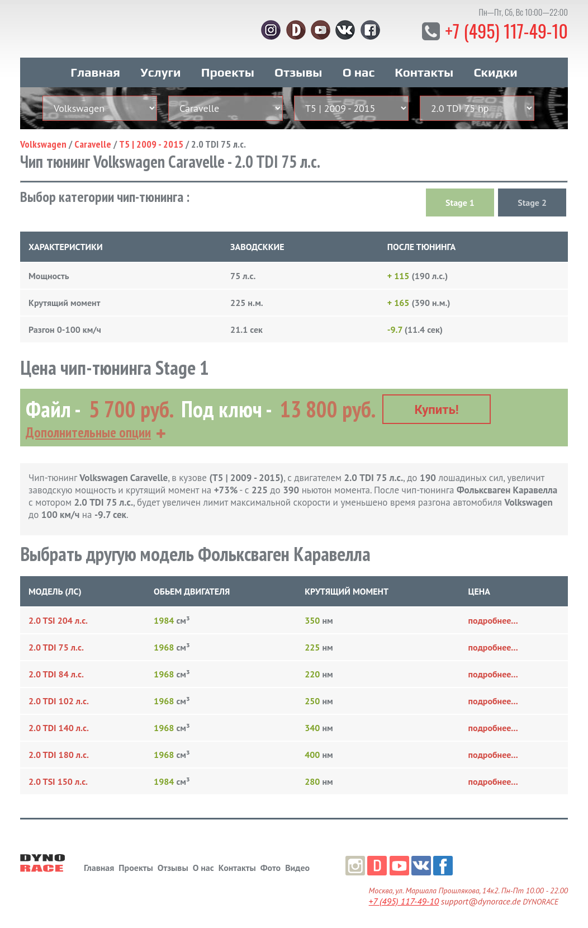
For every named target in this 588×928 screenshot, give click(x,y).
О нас (358, 71)
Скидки (495, 71)
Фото (270, 866)
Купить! (437, 409)
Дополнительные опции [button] (88, 431)
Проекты (227, 71)
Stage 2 (532, 202)
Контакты (424, 71)
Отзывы (298, 71)
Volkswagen (43, 143)
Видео (297, 866)
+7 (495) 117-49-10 (506, 30)
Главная (95, 71)
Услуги (160, 71)
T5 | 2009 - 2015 (151, 143)
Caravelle (92, 143)
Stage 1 (460, 202)
